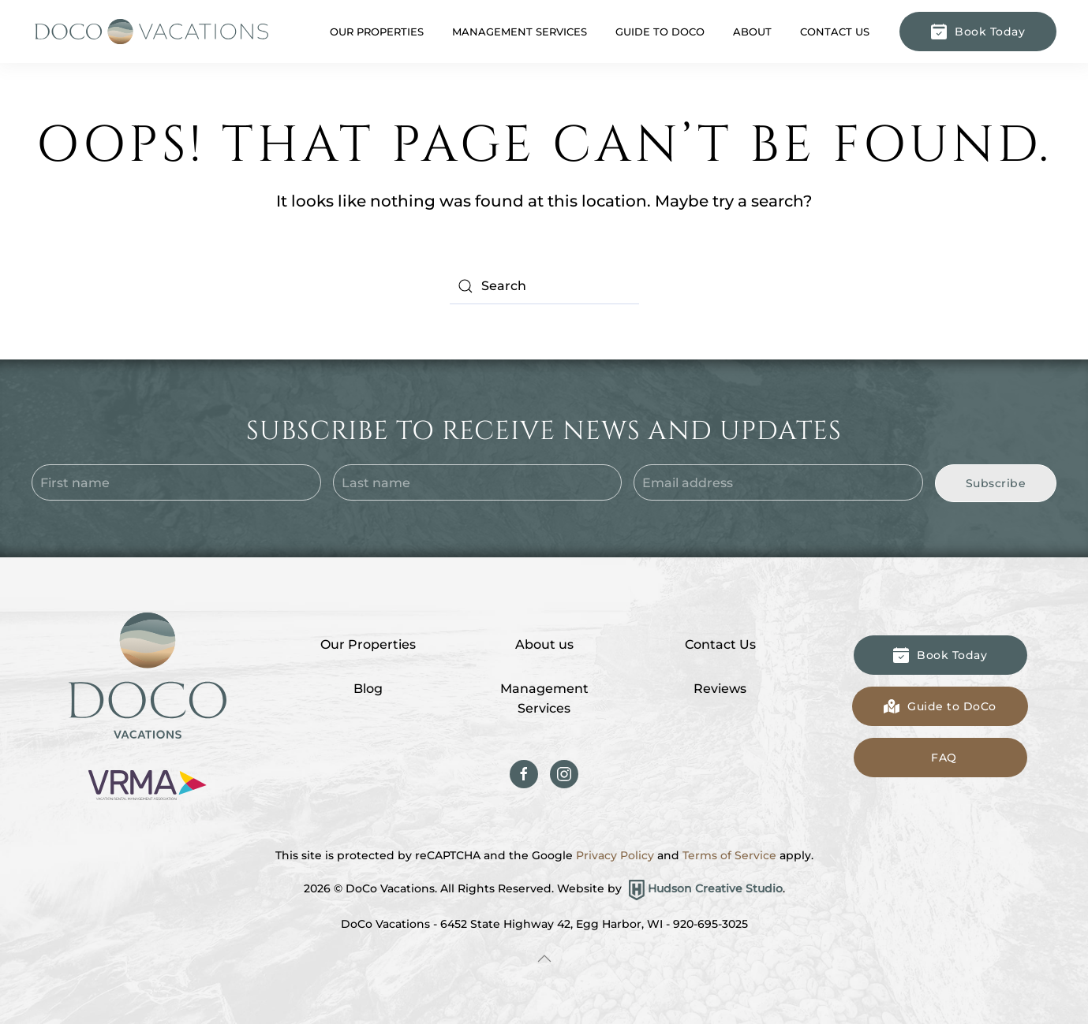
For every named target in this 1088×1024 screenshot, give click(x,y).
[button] (544, 958)
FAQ (944, 757)
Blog (368, 688)
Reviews (720, 688)
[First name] (176, 482)
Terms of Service (729, 855)
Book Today (978, 31)
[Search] (544, 286)
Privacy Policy (615, 855)
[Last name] (478, 482)
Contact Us (834, 31)
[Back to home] (150, 31)
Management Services (544, 699)
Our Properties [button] (377, 31)
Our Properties (368, 644)
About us (544, 644)
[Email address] (778, 482)
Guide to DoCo (660, 31)
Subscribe (996, 483)
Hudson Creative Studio (715, 889)
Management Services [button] (519, 31)
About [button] (752, 31)
